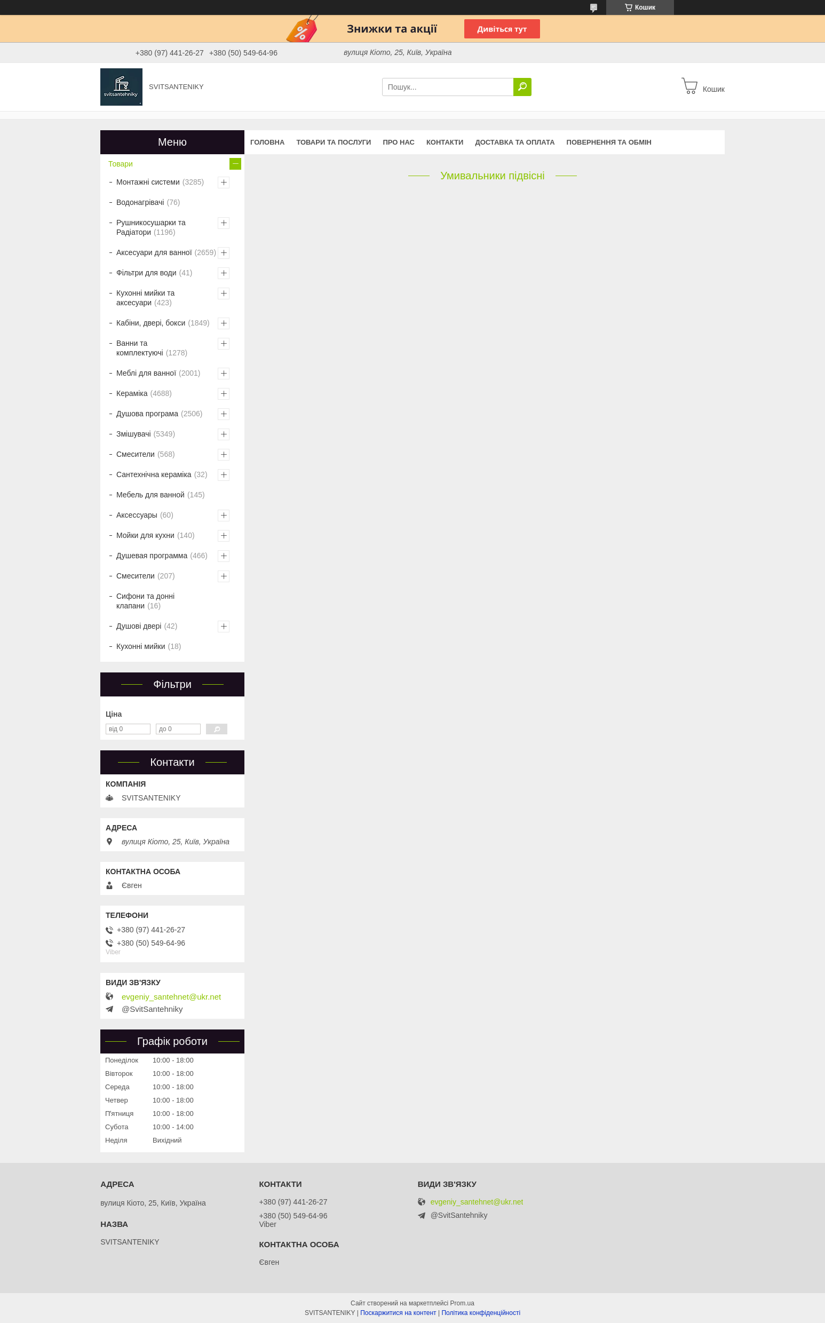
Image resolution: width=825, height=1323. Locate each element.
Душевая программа (151, 555)
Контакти (445, 142)
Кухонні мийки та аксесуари (145, 298)
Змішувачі (133, 434)
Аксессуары (136, 515)
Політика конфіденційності (480, 1313)
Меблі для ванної (146, 373)
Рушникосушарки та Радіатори (151, 227)
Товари (120, 164)
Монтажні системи (148, 182)
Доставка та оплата (514, 142)
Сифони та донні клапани (145, 601)
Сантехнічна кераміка (154, 474)
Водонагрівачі (140, 202)
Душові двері (138, 626)
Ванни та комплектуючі (139, 348)
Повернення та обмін (609, 142)
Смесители (135, 454)
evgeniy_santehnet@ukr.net (171, 997)
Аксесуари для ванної (154, 252)
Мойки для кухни (145, 535)
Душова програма (147, 413)
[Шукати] (522, 87)
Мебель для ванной (150, 494)
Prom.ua (462, 1303)
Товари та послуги (333, 142)
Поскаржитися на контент (398, 1313)
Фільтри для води (146, 272)
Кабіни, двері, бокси (150, 323)
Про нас (398, 142)
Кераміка (131, 393)
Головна (267, 142)
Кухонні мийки (140, 646)
